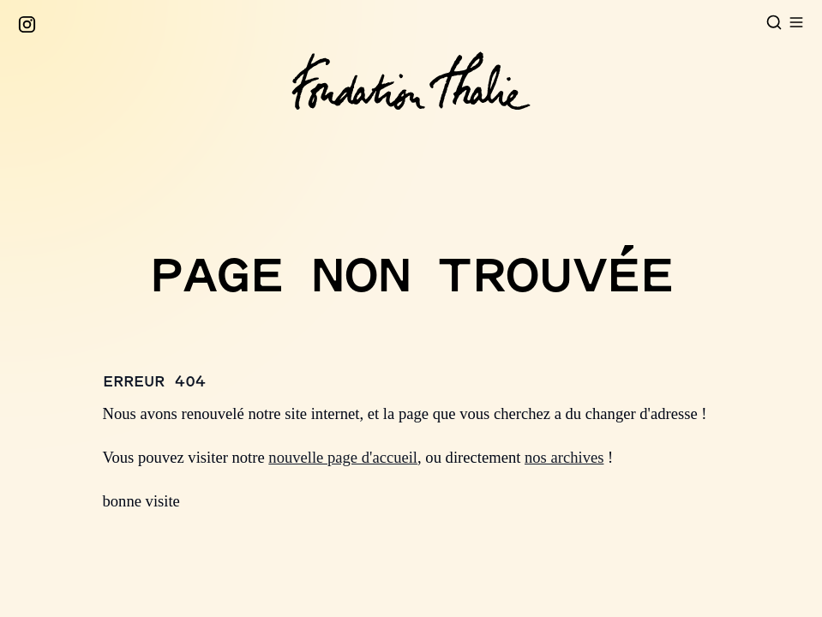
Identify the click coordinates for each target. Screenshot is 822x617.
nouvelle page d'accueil (342, 457)
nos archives (564, 457)
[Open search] (774, 22)
